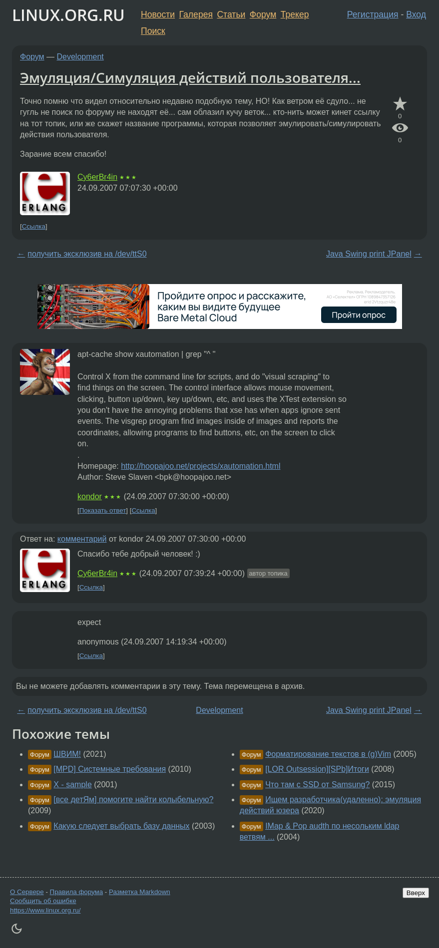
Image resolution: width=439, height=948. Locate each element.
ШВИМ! (67, 754)
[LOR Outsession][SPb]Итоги (317, 769)
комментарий (82, 539)
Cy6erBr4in (97, 177)
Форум (263, 14)
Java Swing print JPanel (369, 254)
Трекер (295, 14)
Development (80, 56)
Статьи (231, 14)
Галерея (196, 14)
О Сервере (27, 892)
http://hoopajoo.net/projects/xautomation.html (200, 466)
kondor (89, 496)
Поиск (153, 31)
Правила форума (76, 892)
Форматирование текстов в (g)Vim (328, 754)
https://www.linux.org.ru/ (45, 910)
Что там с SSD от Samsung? (317, 784)
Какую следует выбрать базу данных (121, 826)
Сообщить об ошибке (43, 901)
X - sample (72, 784)
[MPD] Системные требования (109, 769)
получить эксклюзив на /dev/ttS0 (86, 254)
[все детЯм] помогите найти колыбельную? (133, 799)
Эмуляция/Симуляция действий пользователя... (190, 77)
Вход (416, 14)
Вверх (416, 893)
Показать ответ (102, 510)
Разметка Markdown (139, 892)
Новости (158, 14)
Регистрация (373, 14)
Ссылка (33, 226)
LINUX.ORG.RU (68, 14)
